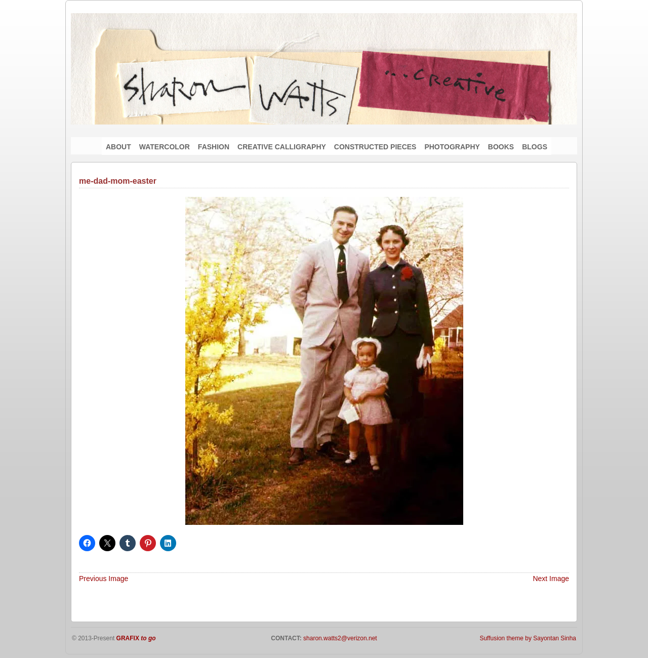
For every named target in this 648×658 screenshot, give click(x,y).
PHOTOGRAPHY (451, 147)
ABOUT (118, 147)
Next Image (551, 578)
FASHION (213, 147)
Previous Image (103, 578)
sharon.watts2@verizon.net (339, 638)
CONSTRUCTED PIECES (375, 147)
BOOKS (501, 147)
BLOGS (534, 147)
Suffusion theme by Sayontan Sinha (527, 638)
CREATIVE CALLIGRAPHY (281, 147)
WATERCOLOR (164, 147)
